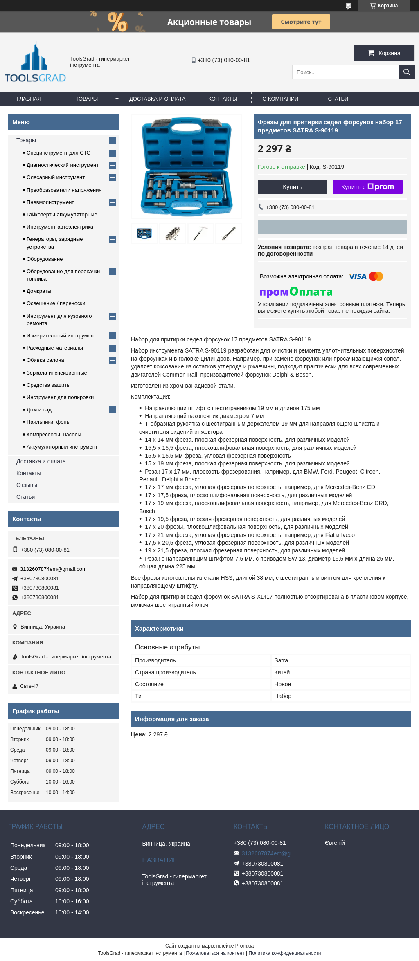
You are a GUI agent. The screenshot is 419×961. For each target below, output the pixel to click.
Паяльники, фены (48, 422)
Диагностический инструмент (63, 165)
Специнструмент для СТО (59, 153)
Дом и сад (39, 409)
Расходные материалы (55, 348)
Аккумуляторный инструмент (62, 447)
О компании (280, 99)
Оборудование (45, 259)
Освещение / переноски (56, 303)
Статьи (338, 99)
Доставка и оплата (157, 99)
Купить (292, 186)
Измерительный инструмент (61, 335)
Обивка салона (45, 360)
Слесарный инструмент (56, 177)
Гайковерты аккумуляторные (62, 214)
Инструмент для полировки (60, 397)
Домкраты (39, 291)
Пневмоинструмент (50, 202)
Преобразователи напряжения (64, 190)
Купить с (367, 187)
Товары (87, 99)
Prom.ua (244, 946)
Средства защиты (49, 385)
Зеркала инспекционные (57, 373)
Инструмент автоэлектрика (60, 227)
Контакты (222, 99)
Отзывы (26, 485)
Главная (29, 99)
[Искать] (407, 72)
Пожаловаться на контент (215, 953)
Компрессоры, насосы (54, 434)
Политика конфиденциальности (285, 953)
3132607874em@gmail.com (53, 569)
